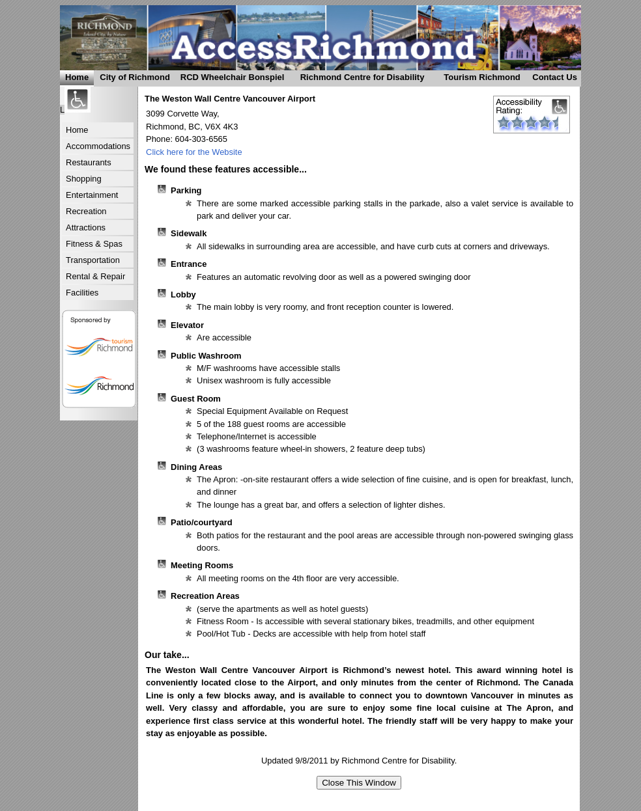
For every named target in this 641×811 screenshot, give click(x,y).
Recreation (86, 211)
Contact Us (552, 79)
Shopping (84, 179)
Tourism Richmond (478, 79)
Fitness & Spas (94, 244)
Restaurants (88, 162)
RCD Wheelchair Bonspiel (230, 79)
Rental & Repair (95, 276)
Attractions (86, 227)
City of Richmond (132, 79)
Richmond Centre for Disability (356, 79)
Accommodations (98, 146)
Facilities (82, 292)
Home (77, 77)
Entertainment (92, 195)
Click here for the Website (194, 152)
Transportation (93, 260)
